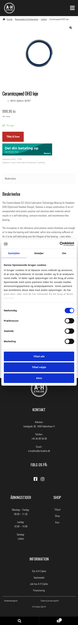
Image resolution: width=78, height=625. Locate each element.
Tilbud (57, 509)
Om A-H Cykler (39, 571)
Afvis (39, 378)
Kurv (57, 522)
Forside (9, 19)
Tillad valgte (39, 367)
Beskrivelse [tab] (10, 178)
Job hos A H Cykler (39, 584)
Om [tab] (64, 253)
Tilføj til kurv (13, 136)
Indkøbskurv (50, 619)
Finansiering (39, 590)
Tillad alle (39, 356)
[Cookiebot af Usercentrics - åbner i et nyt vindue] (59, 244)
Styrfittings (41, 163)
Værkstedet (39, 577)
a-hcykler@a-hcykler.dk (39, 451)
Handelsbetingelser (11, 601)
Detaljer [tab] (39, 253)
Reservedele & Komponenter (26, 19)
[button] (70, 27)
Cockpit (44, 19)
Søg (19, 621)
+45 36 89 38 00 (39, 438)
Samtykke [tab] (14, 253)
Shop (57, 516)
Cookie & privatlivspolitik (50, 601)
